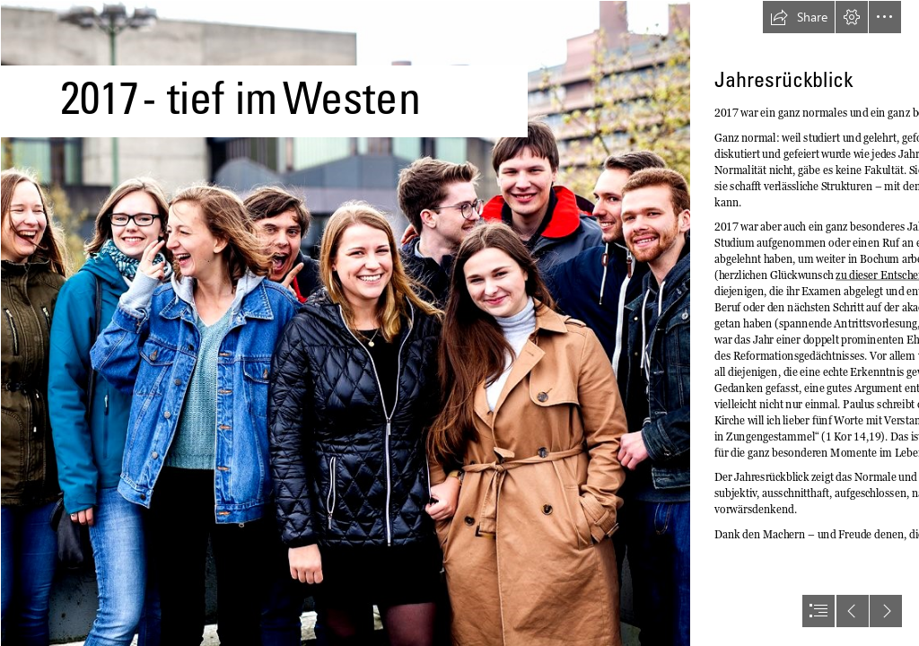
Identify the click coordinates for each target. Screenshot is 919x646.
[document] (459, 323)
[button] (799, 17)
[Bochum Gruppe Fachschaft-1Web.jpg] (344, 323)
